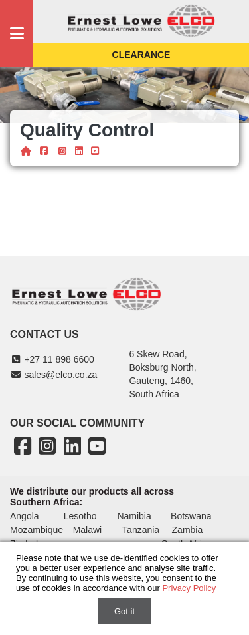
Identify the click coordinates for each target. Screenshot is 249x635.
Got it (124, 611)
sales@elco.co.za (53, 374)
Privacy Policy (189, 588)
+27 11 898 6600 (52, 359)
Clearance (141, 54)
